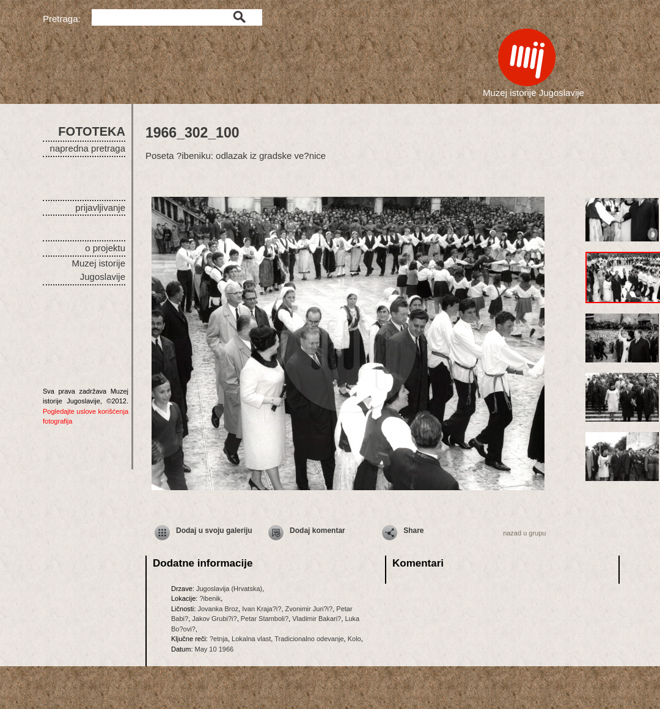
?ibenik (210, 598)
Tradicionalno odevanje (308, 638)
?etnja (219, 638)
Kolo (354, 638)
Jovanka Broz (217, 608)
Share (413, 530)
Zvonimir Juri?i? (309, 608)
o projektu (105, 248)
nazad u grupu (524, 533)
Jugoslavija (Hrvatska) (229, 588)
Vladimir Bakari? (316, 618)
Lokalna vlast (251, 638)
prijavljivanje (100, 207)
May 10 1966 (214, 649)
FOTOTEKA (91, 131)
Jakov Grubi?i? (214, 618)
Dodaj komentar (317, 530)
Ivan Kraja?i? (261, 608)
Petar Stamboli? (264, 618)
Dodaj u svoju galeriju (214, 530)
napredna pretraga (87, 148)
